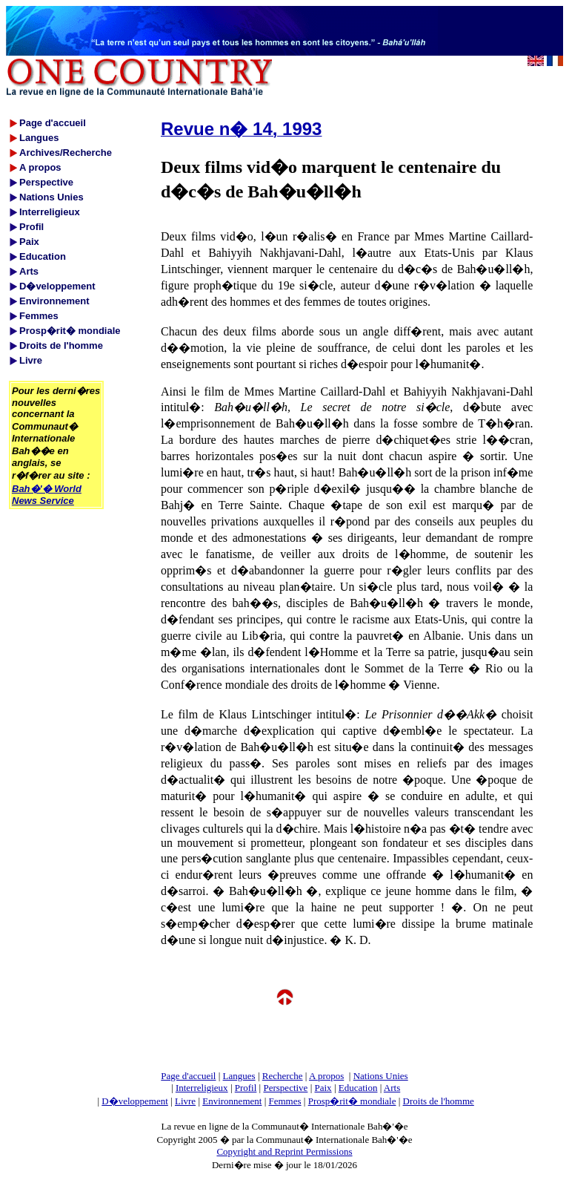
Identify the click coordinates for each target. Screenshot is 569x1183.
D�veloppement (135, 1101)
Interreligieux (202, 1087)
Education (358, 1087)
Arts (392, 1087)
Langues (239, 1075)
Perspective (285, 1087)
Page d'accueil (188, 1075)
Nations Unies (380, 1075)
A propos (326, 1075)
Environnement (232, 1101)
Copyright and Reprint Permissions (284, 1151)
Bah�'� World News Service (46, 494)
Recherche (282, 1075)
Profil (246, 1087)
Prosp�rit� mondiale (352, 1101)
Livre (185, 1101)
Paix (323, 1087)
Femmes (285, 1101)
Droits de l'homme (438, 1101)
